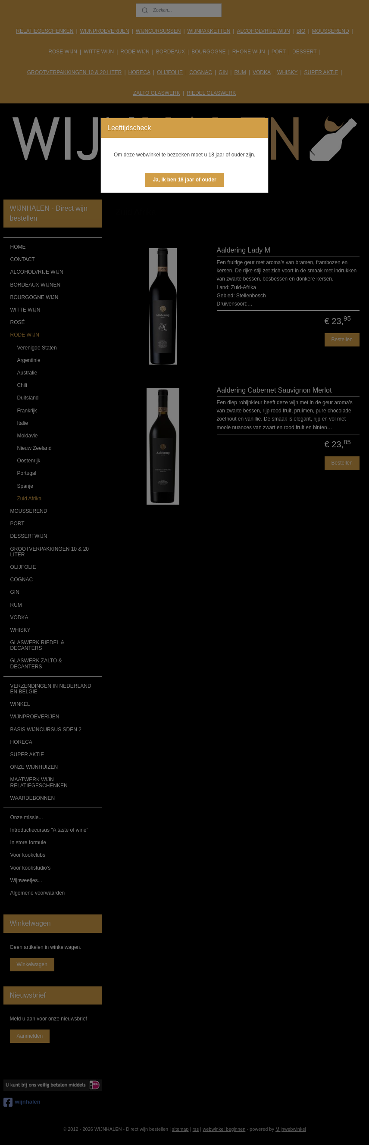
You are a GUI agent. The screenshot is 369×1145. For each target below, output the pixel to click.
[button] (184, 180)
